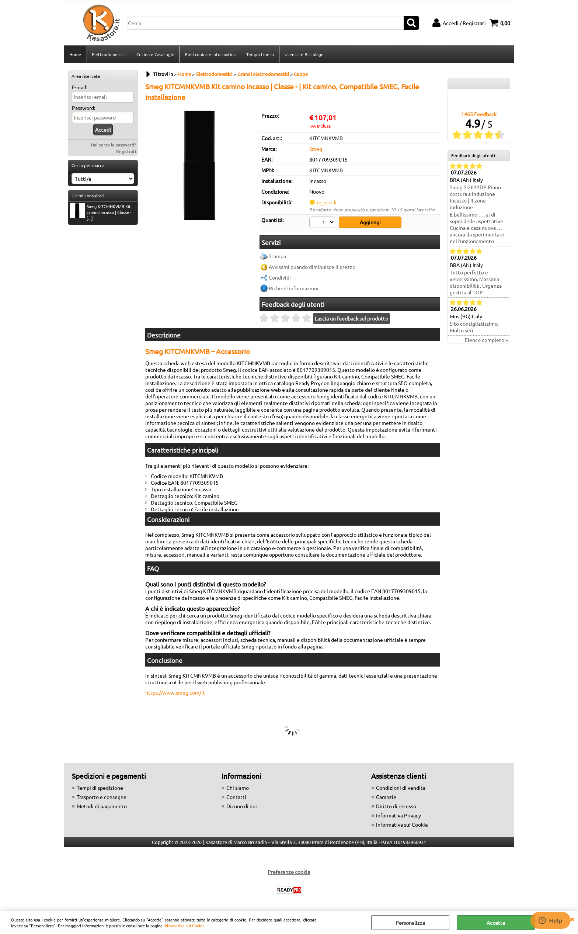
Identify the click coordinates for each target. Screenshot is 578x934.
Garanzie (386, 796)
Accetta (496, 922)
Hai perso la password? (113, 145)
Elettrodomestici (109, 54)
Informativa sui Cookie (184, 925)
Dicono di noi (241, 806)
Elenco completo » (486, 339)
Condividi (280, 277)
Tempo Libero (260, 54)
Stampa (277, 256)
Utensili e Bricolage (304, 54)
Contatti (236, 796)
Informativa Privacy (398, 815)
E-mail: (79, 87)
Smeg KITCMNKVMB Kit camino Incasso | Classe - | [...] (101, 212)
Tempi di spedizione (100, 787)
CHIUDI (572, 918)
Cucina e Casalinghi (155, 54)
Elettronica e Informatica (210, 54)
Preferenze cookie (289, 871)
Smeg (315, 148)
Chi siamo (237, 787)
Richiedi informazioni (293, 288)
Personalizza (410, 922)
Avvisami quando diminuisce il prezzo (312, 266)
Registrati (126, 151)
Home (75, 54)
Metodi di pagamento (102, 806)
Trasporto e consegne (101, 796)
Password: (83, 107)
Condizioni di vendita (400, 787)
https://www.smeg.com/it (175, 692)
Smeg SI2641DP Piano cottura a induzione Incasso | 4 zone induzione (475, 197)
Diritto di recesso (396, 806)
